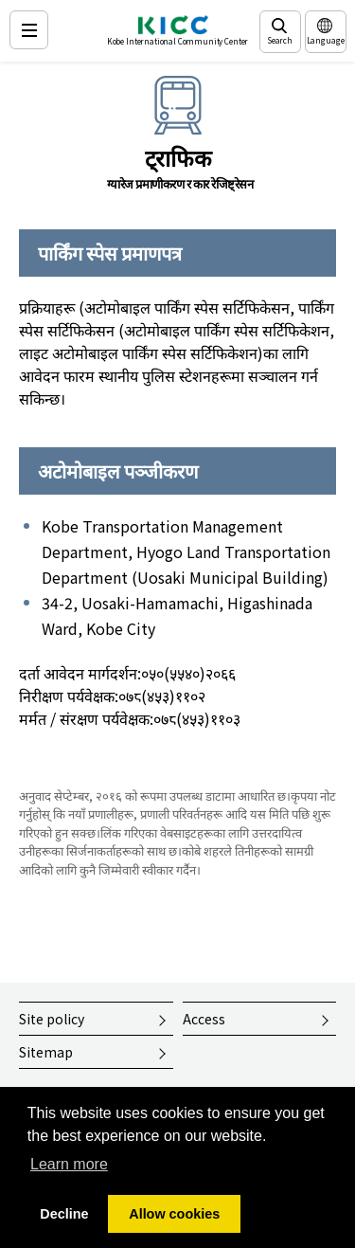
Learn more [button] (69, 1164)
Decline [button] (64, 1213)
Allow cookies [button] (174, 1213)
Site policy (51, 1018)
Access (204, 1018)
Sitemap (46, 1051)
